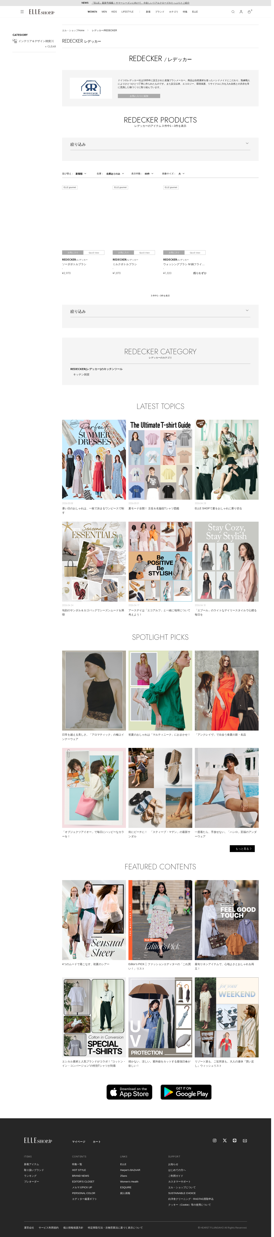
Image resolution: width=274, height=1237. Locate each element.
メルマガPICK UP (82, 1187)
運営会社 (29, 1227)
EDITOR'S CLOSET (83, 1181)
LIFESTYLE (127, 11)
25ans (123, 1176)
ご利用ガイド (175, 1176)
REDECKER (96, 369)
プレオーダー (31, 1181)
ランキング (30, 1176)
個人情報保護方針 (73, 1227)
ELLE (195, 11)
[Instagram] (215, 1141)
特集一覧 (77, 1164)
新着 (148, 11)
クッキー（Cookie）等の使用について (189, 1204)
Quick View (94, 252)
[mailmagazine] (245, 1141)
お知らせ (173, 1164)
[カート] (249, 11)
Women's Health (129, 1181)
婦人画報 (125, 1193)
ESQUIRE (126, 1187)
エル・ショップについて (182, 1187)
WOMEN (92, 11)
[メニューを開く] (22, 11)
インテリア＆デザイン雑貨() (33, 41)
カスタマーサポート (179, 1181)
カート (97, 1141)
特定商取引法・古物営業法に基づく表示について (115, 1227)
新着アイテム (31, 1164)
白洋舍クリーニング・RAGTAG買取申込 (191, 1199)
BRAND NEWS (80, 1176)
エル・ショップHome (73, 30)
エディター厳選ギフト (84, 1199)
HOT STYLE (79, 1170)
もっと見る (242, 848)
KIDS (114, 11)
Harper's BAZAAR (130, 1170)
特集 (185, 11)
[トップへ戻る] (263, 1110)
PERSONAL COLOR (83, 1193)
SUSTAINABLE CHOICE (182, 1193)
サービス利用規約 (49, 1227)
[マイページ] (241, 11)
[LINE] (235, 1141)
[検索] (233, 11)
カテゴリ (173, 11)
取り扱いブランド (34, 1170)
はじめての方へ (177, 1170)
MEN (104, 11)
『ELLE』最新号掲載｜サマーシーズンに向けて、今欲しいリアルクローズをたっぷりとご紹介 (140, 3)
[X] (225, 1141)
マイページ (78, 1141)
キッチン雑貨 (81, 374)
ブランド (159, 11)
